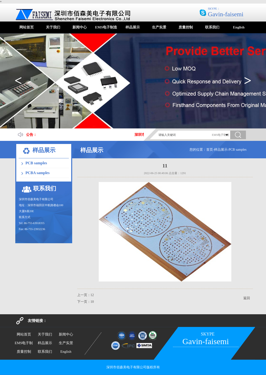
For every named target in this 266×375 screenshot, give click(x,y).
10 (92, 301)
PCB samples (36, 163)
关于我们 (53, 27)
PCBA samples (38, 173)
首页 (209, 149)
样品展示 (132, 27)
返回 (246, 298)
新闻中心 (79, 27)
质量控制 (186, 27)
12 (92, 295)
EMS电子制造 (106, 27)
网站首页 (26, 27)
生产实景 (159, 27)
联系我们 (212, 27)
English (238, 27)
